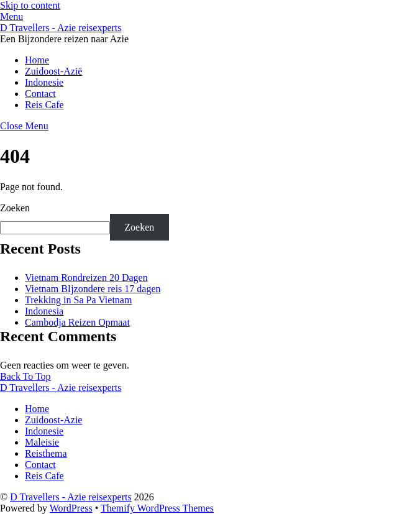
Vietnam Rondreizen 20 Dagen (86, 277)
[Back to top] (25, 376)
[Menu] (11, 16)
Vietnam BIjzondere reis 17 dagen (93, 288)
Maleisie (42, 442)
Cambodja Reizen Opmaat (77, 322)
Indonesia (44, 311)
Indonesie (44, 82)
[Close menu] (24, 126)
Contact (40, 93)
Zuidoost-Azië (53, 71)
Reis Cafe (44, 104)
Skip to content (30, 5)
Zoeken (15, 208)
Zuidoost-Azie (53, 420)
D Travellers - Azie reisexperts (71, 497)
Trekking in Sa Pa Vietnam (78, 300)
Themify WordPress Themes (157, 508)
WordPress (71, 508)
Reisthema (46, 453)
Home (37, 60)
